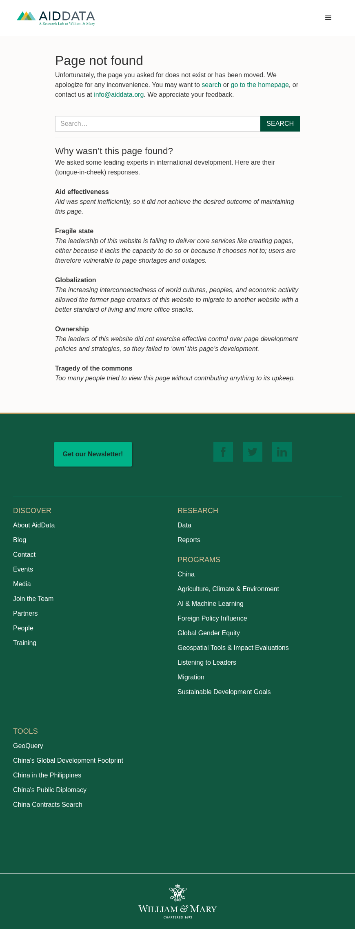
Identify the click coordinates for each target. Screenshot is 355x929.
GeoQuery (28, 745)
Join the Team (33, 598)
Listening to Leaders (207, 662)
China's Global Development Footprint (68, 760)
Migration (191, 677)
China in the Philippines (47, 775)
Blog (19, 539)
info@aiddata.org (119, 94)
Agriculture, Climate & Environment (228, 588)
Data (184, 525)
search (211, 84)
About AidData (34, 525)
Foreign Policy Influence (212, 618)
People (23, 628)
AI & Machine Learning (211, 603)
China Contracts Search (47, 804)
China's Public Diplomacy (50, 789)
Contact (24, 554)
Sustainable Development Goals (224, 691)
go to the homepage (260, 84)
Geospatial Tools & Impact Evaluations (233, 647)
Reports (189, 539)
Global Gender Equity (209, 633)
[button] (328, 18)
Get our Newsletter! (93, 454)
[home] (56, 18)
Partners (25, 613)
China (186, 574)
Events (23, 569)
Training (24, 642)
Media (22, 584)
